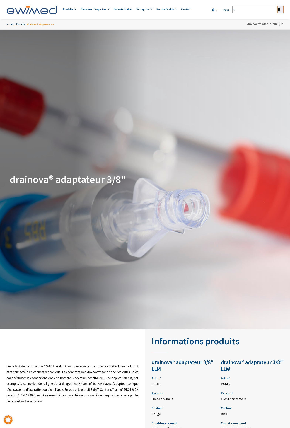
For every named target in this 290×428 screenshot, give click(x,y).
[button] (8, 420)
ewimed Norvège (168, 318)
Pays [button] (228, 9)
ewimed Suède (167, 302)
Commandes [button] (145, 258)
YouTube (213, 304)
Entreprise (144, 9)
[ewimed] (31, 9)
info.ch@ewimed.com (120, 337)
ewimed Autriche (168, 294)
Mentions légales (172, 375)
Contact (186, 9)
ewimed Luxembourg (171, 343)
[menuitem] (214, 10)
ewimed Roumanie (169, 359)
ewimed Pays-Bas (169, 326)
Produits (70, 9)
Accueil (9, 24)
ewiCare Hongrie (168, 351)
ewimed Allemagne (169, 285)
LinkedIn (213, 286)
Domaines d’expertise (95, 9)
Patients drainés (123, 9)
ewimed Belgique (169, 335)
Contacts (64, 375)
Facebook (214, 295)
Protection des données (118, 375)
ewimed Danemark (169, 310)
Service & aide (167, 9)
